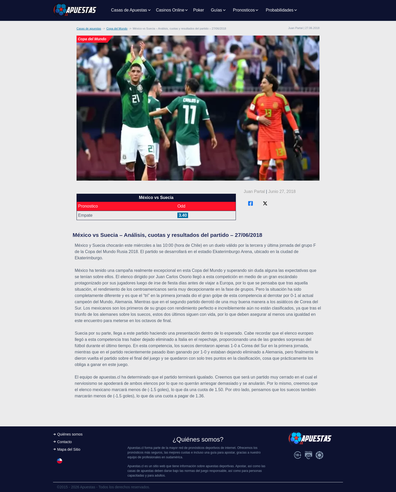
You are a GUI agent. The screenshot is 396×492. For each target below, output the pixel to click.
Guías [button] (216, 10)
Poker (198, 10)
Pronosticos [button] (244, 10)
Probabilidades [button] (279, 10)
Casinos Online (170, 10)
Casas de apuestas (89, 28)
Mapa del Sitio (68, 449)
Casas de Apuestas (129, 10)
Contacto (64, 442)
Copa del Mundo (116, 28)
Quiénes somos (70, 434)
